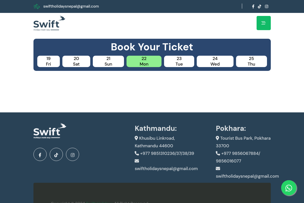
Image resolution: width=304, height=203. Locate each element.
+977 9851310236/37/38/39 (164, 156)
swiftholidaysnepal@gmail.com (71, 6)
